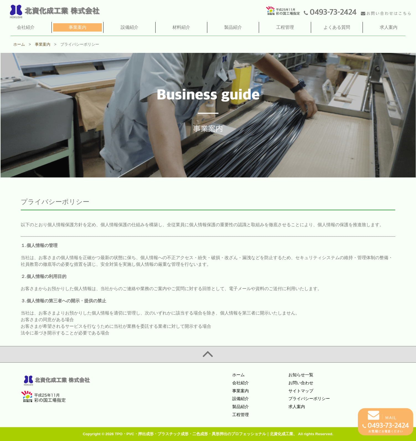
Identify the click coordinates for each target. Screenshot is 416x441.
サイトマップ (300, 390)
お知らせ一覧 (300, 374)
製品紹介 (240, 406)
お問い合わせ (300, 382)
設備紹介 (240, 398)
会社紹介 (240, 382)
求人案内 (296, 406)
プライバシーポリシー (309, 398)
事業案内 (240, 390)
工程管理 (240, 414)
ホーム (238, 374)
